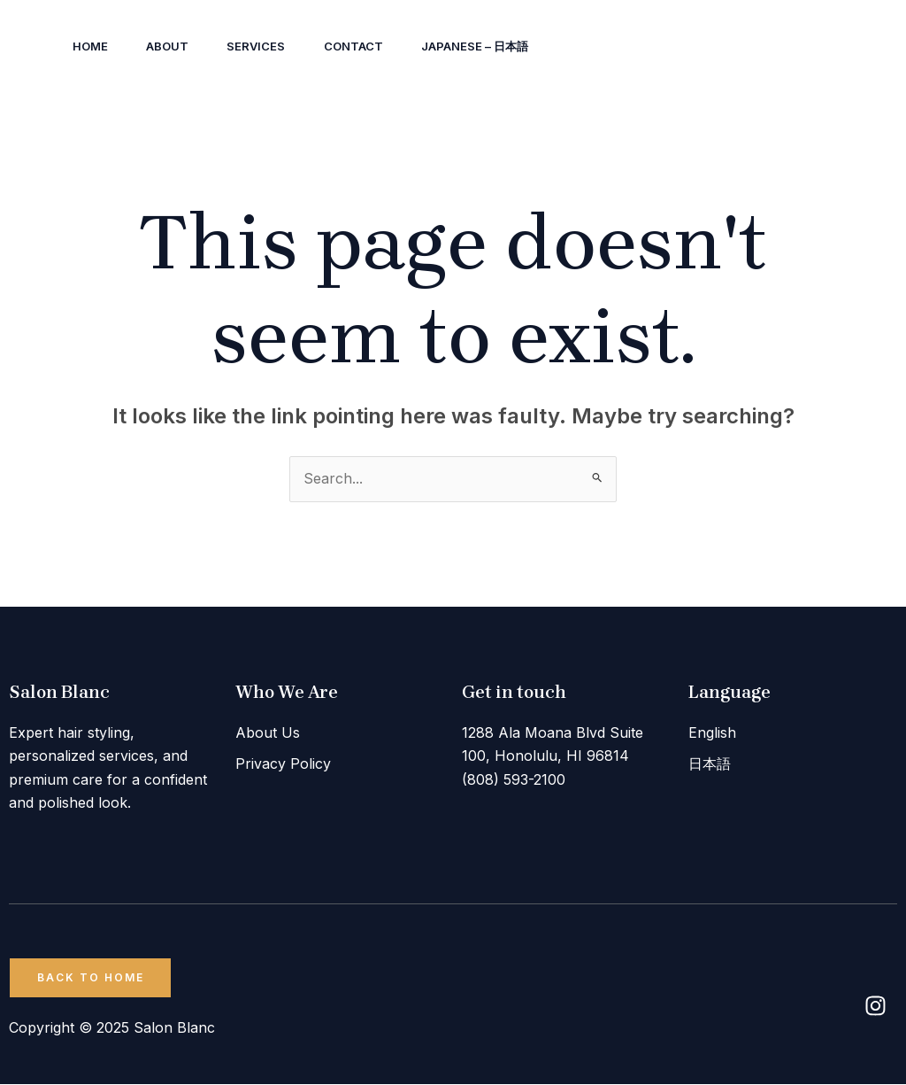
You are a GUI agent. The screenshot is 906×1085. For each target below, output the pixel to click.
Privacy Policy (283, 762)
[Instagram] (696, 47)
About (173, 46)
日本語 (709, 762)
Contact (367, 46)
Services (266, 46)
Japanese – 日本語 (493, 46)
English (712, 732)
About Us (267, 732)
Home (92, 46)
